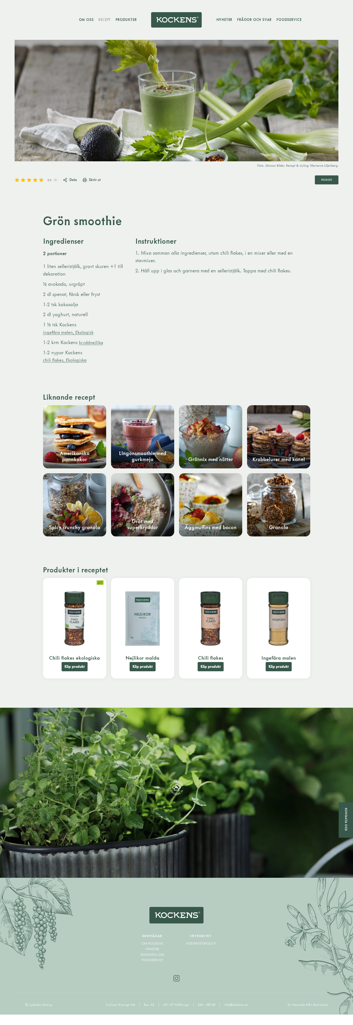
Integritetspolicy (201, 953)
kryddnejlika (92, 345)
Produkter (122, 20)
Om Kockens (152, 953)
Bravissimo (320, 1015)
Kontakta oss (152, 964)
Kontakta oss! (346, 819)
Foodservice (293, 20)
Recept (101, 20)
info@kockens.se (237, 1015)
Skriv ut (98, 182)
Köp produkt (74, 672)
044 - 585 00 (206, 1015)
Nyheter (228, 20)
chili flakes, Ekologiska (66, 363)
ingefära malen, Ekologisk (70, 335)
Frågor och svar (258, 20)
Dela (73, 182)
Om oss (82, 20)
